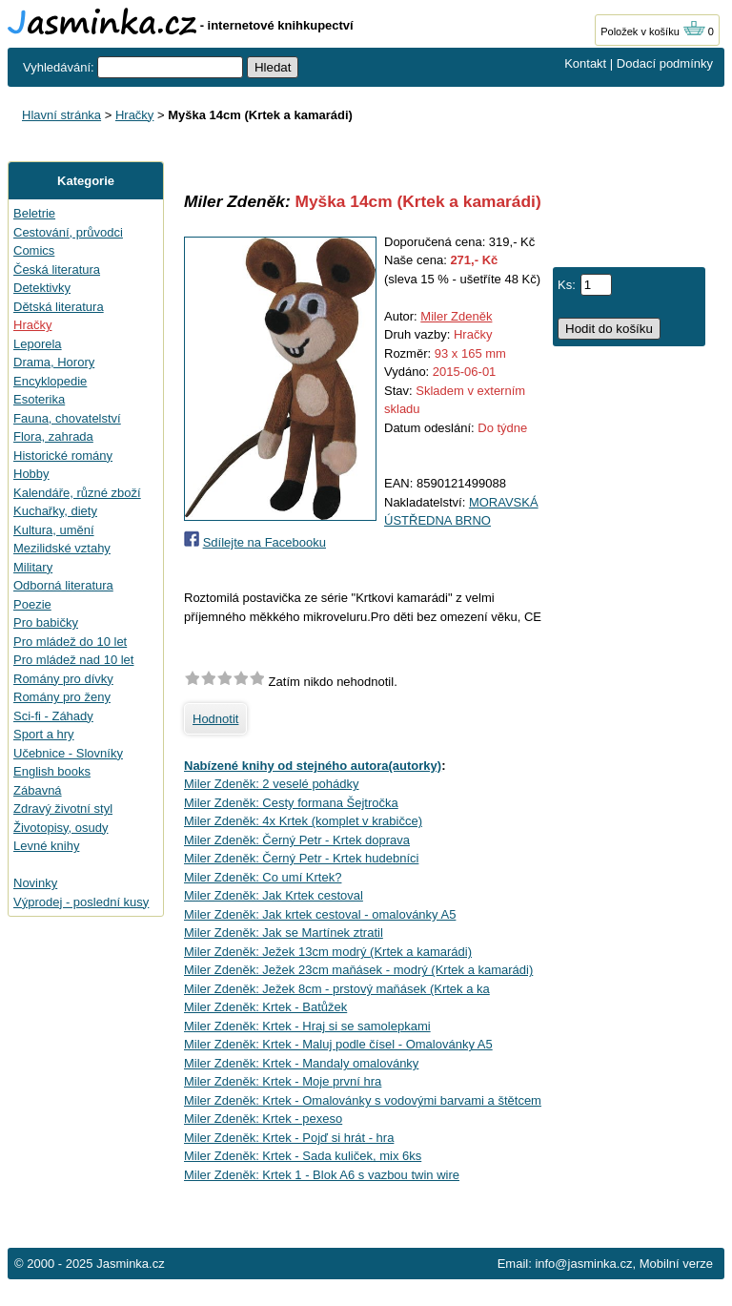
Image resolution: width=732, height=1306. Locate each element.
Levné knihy (46, 846)
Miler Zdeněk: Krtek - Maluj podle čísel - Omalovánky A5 (338, 1044)
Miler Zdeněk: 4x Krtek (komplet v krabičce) (303, 821)
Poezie (32, 604)
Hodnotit (215, 719)
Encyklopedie (50, 381)
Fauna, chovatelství (67, 418)
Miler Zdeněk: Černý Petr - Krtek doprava (297, 840)
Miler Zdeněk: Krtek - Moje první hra (282, 1081)
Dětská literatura (58, 307)
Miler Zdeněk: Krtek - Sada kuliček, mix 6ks (302, 1156)
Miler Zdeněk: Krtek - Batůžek (265, 1007)
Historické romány (62, 455)
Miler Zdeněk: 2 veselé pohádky (271, 784)
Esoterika (39, 399)
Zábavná (37, 790)
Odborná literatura (63, 585)
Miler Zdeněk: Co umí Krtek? (262, 877)
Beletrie (34, 213)
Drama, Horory (53, 362)
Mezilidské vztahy (62, 548)
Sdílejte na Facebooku (264, 542)
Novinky (35, 883)
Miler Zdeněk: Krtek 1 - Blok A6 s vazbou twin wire (321, 1175)
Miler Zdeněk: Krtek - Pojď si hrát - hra (289, 1137)
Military (32, 567)
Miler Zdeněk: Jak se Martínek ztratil (283, 932)
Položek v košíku (652, 31)
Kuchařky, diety (55, 511)
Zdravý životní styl (62, 808)
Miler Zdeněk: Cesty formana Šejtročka (291, 803)
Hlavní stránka (61, 115)
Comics (33, 250)
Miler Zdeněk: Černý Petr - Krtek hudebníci (301, 858)
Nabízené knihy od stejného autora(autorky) (312, 765)
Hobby (31, 473)
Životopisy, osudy (60, 827)
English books (52, 771)
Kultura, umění (53, 530)
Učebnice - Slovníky (68, 753)
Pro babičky (45, 622)
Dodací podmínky (665, 63)
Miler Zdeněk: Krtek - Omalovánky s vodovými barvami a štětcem (362, 1100)
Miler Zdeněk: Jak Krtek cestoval (273, 895)
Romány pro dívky (63, 679)
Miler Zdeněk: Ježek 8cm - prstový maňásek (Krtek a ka (337, 989)
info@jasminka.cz (583, 1263)
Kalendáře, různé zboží (77, 493)
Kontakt (585, 63)
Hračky (134, 115)
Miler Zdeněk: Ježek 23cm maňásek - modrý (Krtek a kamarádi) (358, 970)
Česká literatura (56, 269)
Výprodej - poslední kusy (81, 902)
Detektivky (42, 287)
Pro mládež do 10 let (70, 641)
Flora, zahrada (53, 436)
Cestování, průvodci (68, 232)
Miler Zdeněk (456, 316)
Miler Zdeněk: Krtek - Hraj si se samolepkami (307, 1026)
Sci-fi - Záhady (53, 716)
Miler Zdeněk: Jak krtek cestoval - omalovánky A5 (320, 914)
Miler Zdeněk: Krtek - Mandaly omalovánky (301, 1063)
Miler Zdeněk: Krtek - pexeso (263, 1118)
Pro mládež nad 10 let (73, 660)
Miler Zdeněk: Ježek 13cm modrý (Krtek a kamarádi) (328, 951)
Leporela (37, 344)
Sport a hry (43, 734)
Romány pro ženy (62, 697)
